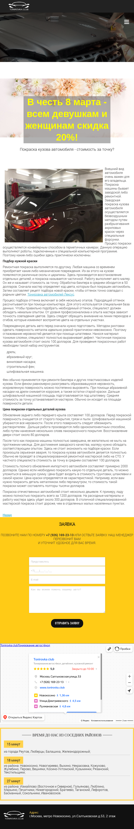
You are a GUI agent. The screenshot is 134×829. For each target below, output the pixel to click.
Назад (7, 515)
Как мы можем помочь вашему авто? (67, 599)
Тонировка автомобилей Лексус (50, 294)
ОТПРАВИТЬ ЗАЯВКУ (67, 623)
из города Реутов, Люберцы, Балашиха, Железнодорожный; (47, 751)
